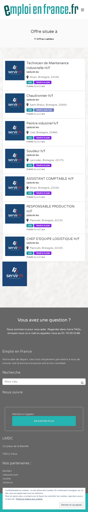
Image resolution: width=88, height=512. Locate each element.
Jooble (6, 478)
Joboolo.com (10, 474)
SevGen (7, 471)
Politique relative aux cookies (29, 499)
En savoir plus (44, 421)
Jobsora (7, 482)
